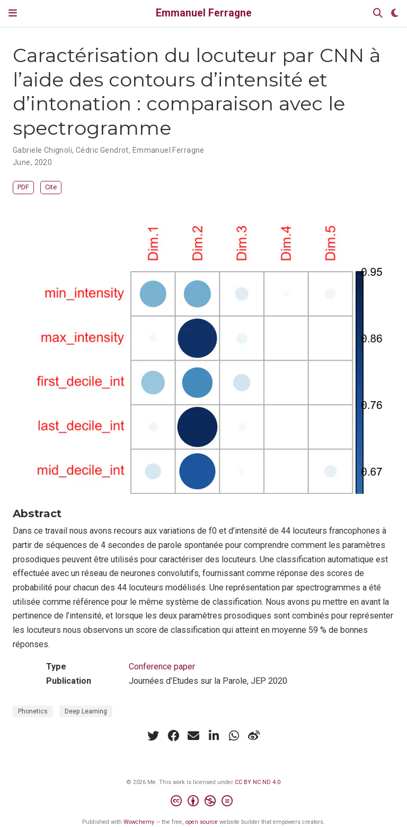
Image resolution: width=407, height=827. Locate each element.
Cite (51, 187)
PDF (23, 187)
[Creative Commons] (204, 802)
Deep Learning (86, 711)
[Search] (378, 13)
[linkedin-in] (214, 736)
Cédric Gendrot (102, 150)
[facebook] (173, 736)
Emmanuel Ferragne (204, 13)
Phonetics (33, 711)
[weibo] (254, 736)
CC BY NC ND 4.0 (257, 782)
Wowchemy (138, 822)
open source (201, 822)
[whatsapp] (234, 736)
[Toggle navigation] (12, 13)
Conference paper (162, 666)
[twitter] (153, 736)
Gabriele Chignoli (42, 150)
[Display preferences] (395, 13)
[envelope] (193, 736)
